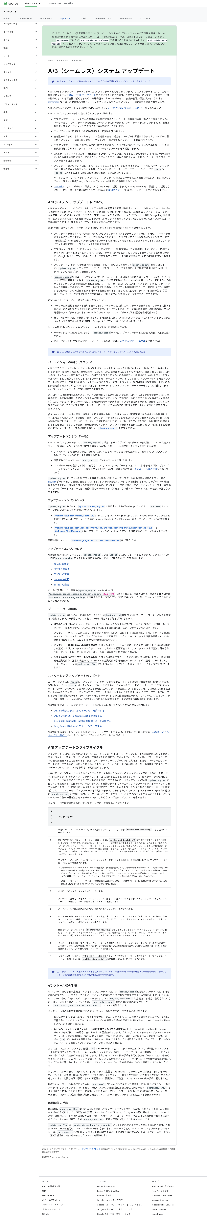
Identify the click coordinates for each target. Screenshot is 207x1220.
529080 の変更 (62, 569)
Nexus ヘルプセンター (162, 1195)
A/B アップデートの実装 (132, 341)
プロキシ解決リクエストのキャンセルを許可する (79, 710)
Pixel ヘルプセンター (161, 1191)
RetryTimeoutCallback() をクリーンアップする (78, 726)
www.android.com (160, 1200)
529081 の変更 (61, 574)
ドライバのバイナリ (51, 1209)
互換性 (84, 18)
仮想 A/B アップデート (120, 81)
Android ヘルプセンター (163, 1186)
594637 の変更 (61, 584)
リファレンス (146, 18)
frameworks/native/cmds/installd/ (74, 515)
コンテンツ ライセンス (90, 1149)
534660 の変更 (61, 579)
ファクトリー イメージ (52, 1204)
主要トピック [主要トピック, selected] (66, 18)
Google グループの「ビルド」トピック (114, 1209)
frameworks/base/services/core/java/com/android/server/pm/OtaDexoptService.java (103, 527)
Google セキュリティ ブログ (110, 1200)
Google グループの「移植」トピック (113, 1214)
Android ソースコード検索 (60, 3)
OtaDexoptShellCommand (67, 531)
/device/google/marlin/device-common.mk (96, 540)
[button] (17, 23)
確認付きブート (116, 190)
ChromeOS (53, 102)
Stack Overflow (159, 1209)
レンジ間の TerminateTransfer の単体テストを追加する (82, 721)
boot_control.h (108, 428)
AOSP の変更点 (67, 47)
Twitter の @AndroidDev (108, 1191)
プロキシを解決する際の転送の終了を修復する (78, 715)
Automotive (126, 18)
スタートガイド (25, 18)
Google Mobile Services (163, 1204)
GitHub (45, 1214)
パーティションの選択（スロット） (126, 107)
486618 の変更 (61, 564)
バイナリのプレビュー (52, 1200)
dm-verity (59, 186)
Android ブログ (104, 1195)
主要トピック (77, 60)
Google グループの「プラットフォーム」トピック (119, 1204)
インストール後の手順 (145, 469)
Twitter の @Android (106, 1186)
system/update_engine (91, 506)
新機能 (6, 18)
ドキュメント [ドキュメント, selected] (31, 3)
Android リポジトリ (51, 1186)
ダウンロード (48, 1195)
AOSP (50, 60)
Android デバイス (103, 18)
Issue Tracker (158, 1214)
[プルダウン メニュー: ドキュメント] (41, 3)
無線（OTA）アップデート (82, 95)
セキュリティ (46, 18)
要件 (44, 1191)
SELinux (52, 481)
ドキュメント (10, 11)
